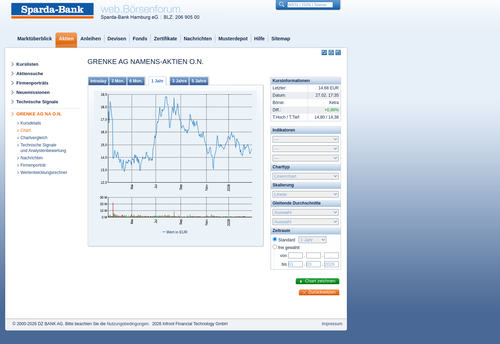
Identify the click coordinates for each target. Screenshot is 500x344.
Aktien (66, 38)
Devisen (117, 38)
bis (284, 264)
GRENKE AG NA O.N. (39, 114)
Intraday (98, 81)
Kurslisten (27, 64)
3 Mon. (118, 81)
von (283, 255)
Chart (25, 130)
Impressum (332, 323)
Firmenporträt (32, 165)
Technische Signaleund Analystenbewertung (43, 148)
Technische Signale (37, 101)
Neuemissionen (33, 92)
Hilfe (259, 38)
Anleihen (90, 38)
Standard (287, 240)
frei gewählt (288, 247)
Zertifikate (165, 38)
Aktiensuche (29, 73)
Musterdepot (233, 38)
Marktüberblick (34, 38)
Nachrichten (198, 38)
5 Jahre (199, 81)
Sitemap (280, 38)
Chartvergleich (33, 137)
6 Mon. (136, 81)
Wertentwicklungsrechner (43, 172)
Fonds (140, 38)
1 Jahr (157, 81)
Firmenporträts (32, 83)
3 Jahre (179, 81)
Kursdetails (30, 123)
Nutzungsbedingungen (128, 323)
